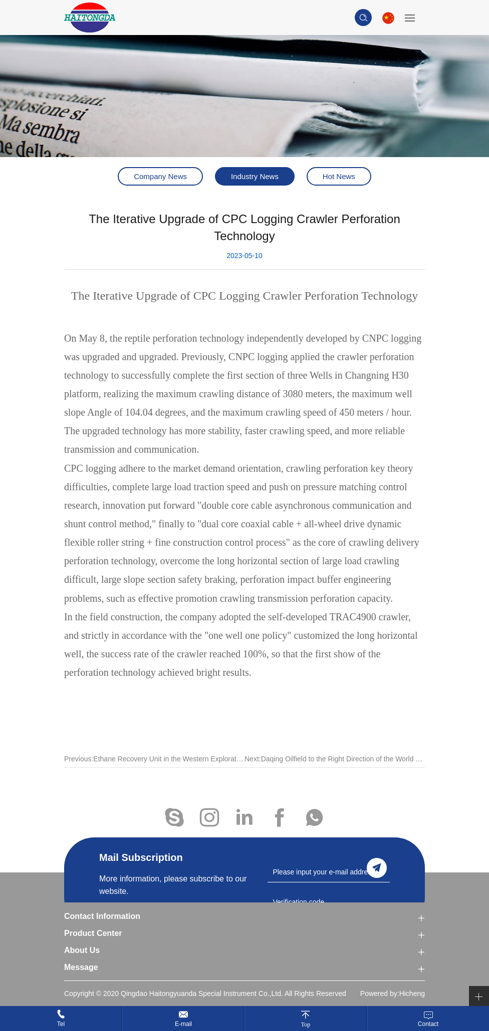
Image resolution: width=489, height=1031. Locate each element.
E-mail (183, 1023)
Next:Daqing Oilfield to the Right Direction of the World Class (334, 768)
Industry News (255, 176)
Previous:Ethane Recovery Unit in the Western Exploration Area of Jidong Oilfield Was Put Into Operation (154, 768)
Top (306, 1024)
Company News (160, 176)
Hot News (339, 176)
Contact (428, 1023)
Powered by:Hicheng (392, 993)
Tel (61, 1023)
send (377, 867)
